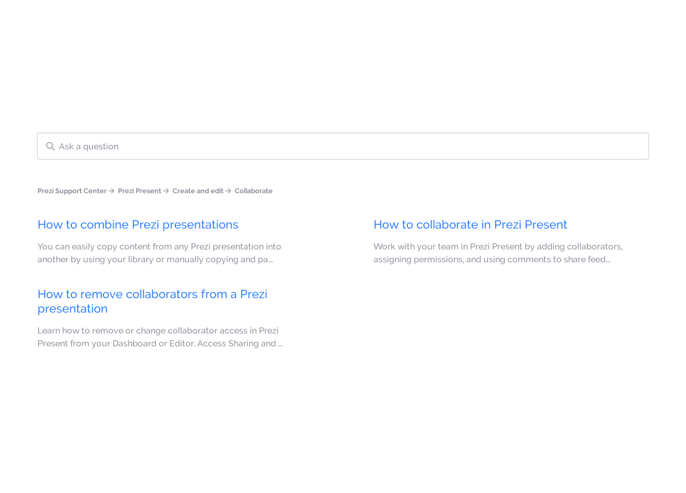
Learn (468, 20)
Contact (513, 20)
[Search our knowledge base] (343, 146)
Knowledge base (389, 20)
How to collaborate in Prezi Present (471, 224)
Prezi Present (139, 190)
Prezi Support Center (72, 190)
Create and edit (198, 190)
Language (314, 20)
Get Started (631, 20)
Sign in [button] (559, 20)
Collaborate (254, 190)
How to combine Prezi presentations (138, 224)
